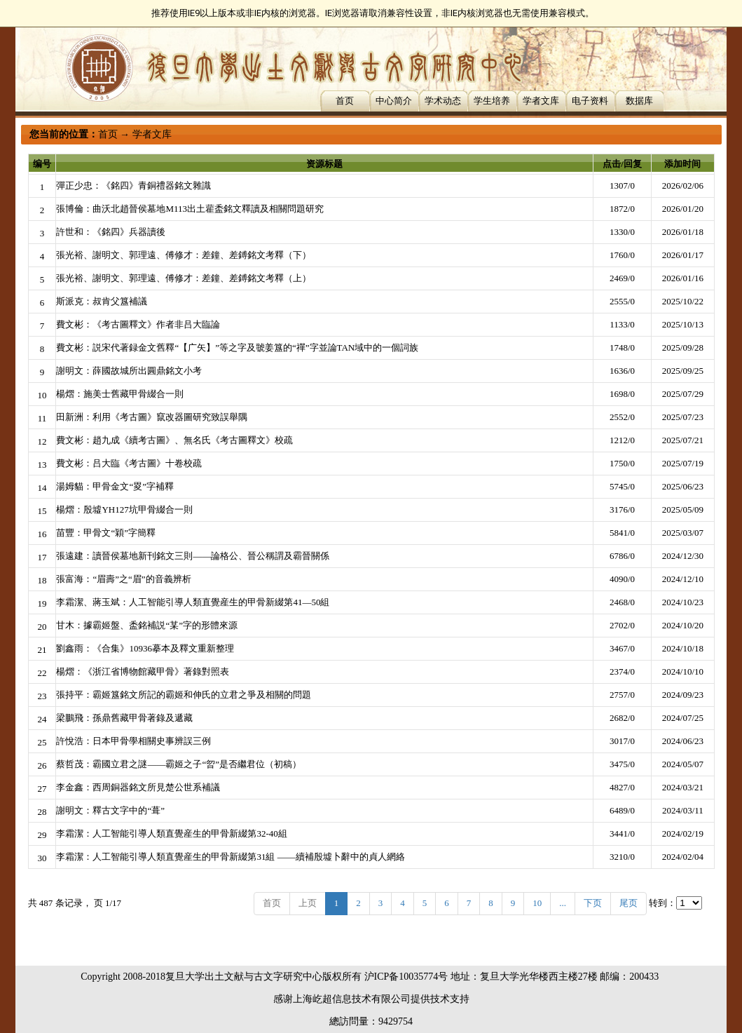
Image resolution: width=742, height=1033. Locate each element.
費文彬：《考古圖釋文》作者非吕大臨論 (138, 324)
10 (537, 903)
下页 (593, 903)
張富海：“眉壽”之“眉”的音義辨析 (123, 579)
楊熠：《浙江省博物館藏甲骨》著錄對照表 (142, 671)
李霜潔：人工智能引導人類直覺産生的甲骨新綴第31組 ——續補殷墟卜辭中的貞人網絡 (230, 856)
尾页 (628, 903)
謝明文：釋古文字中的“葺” (110, 810)
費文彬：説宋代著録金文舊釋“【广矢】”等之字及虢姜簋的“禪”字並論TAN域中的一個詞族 (237, 347)
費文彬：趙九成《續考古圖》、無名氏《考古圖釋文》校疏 (174, 440)
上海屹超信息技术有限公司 (352, 999)
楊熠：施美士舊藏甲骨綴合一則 (120, 394)
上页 (307, 903)
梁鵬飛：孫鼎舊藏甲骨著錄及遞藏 (124, 718)
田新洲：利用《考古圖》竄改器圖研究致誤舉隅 (151, 417)
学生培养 (492, 100)
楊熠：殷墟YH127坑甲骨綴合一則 (124, 509)
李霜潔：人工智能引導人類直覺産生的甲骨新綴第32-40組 (171, 833)
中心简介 (394, 100)
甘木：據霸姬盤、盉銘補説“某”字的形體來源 (147, 625)
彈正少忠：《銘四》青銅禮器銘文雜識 (133, 185)
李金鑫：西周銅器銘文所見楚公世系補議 (138, 787)
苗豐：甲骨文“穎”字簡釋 (106, 532)
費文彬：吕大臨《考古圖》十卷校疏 (129, 463)
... (562, 903)
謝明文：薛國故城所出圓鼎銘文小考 (129, 370)
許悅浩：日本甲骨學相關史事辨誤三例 (133, 741)
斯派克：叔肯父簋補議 (101, 301)
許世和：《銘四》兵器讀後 (110, 232)
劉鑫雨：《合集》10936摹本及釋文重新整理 (145, 648)
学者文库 (541, 100)
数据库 (639, 100)
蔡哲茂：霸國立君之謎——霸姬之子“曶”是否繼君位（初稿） (178, 764)
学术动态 (443, 100)
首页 (345, 100)
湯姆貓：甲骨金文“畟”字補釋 (115, 486)
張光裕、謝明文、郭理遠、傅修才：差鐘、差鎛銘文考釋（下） (183, 255)
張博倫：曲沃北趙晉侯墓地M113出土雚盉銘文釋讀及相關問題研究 (190, 208)
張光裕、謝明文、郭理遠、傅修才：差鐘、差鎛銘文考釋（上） (183, 278)
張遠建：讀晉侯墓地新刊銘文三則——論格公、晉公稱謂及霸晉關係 (192, 556)
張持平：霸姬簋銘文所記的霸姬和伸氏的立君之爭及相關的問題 (183, 694)
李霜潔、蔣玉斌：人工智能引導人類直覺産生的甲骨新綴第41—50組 (192, 602)
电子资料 (590, 100)
